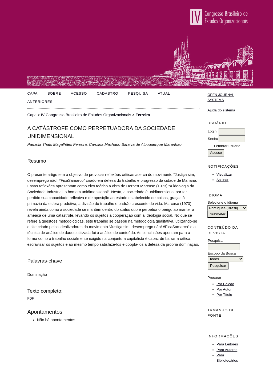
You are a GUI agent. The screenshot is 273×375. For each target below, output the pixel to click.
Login (212, 131)
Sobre (54, 93)
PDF (30, 298)
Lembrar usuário (227, 146)
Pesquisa (138, 93)
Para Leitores (227, 344)
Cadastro (107, 93)
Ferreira (142, 115)
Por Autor (223, 289)
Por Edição (225, 284)
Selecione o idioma (222, 202)
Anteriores (40, 102)
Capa (32, 93)
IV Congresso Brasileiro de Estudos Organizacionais (86, 115)
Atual (164, 93)
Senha (213, 139)
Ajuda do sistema (221, 110)
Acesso (79, 93)
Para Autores (226, 350)
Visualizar (224, 174)
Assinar (222, 180)
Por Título (224, 295)
